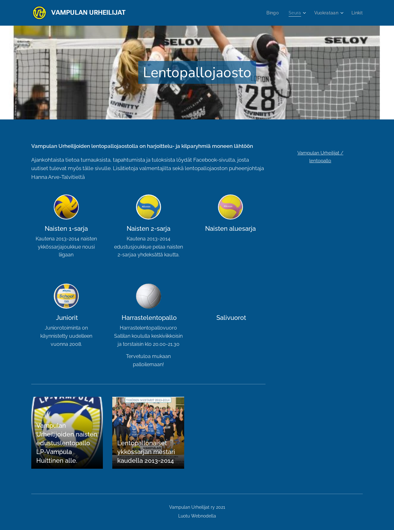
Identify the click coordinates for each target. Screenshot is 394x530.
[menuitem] (271, 13)
